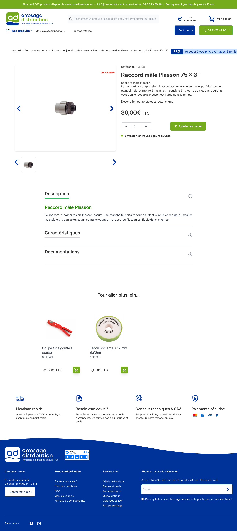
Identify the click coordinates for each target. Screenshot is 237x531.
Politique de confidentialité (69, 500)
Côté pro (184, 30)
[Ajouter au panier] (76, 370)
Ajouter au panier (188, 126)
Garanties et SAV (113, 500)
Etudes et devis (112, 486)
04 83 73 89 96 (217, 30)
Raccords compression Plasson (111, 50)
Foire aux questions (65, 486)
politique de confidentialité (214, 499)
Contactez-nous (20, 492)
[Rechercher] (71, 19)
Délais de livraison (113, 481)
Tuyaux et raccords (36, 50)
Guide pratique (111, 495)
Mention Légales (64, 495)
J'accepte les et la (188, 499)
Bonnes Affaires (82, 30)
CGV (57, 490)
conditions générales (176, 499)
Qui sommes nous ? (65, 481)
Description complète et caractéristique (147, 101)
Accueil (16, 50)
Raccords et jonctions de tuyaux (70, 50)
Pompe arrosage (112, 505)
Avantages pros (112, 490)
